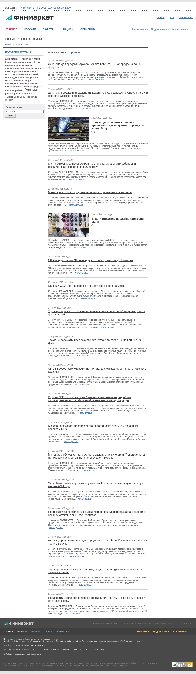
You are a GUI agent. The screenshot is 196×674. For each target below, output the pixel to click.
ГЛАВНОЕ (11, 29)
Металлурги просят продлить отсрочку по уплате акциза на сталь (90, 192)
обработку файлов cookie (131, 641)
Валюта (36, 631)
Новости (22, 631)
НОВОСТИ (30, 29)
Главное (8, 631)
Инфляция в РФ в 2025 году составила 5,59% (46, 7)
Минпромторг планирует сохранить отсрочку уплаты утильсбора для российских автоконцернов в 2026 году (92, 165)
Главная (8, 44)
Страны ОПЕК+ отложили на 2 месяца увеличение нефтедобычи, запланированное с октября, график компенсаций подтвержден (90, 399)
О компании (179, 29)
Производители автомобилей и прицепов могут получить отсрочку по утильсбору (117, 125)
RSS (172, 17)
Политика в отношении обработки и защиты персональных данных (32, 639)
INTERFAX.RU (186, 17)
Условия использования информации (153, 623)
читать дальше (96, 80)
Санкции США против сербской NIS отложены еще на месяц (86, 285)
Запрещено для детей (183, 623)
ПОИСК (160, 17)
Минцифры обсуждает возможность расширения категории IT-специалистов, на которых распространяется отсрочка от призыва (97, 456)
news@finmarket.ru (32, 654)
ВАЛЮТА (48, 29)
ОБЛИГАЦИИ (88, 29)
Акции (48, 631)
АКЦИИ (67, 29)
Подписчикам (159, 29)
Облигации (62, 631)
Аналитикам (139, 29)
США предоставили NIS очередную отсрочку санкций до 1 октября (90, 260)
